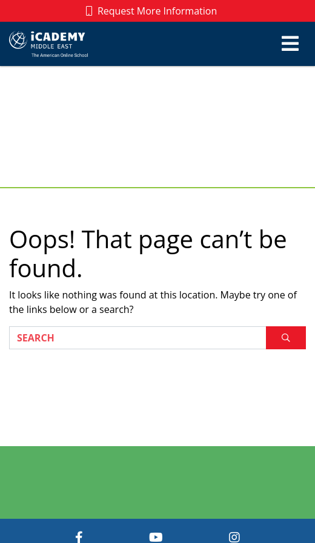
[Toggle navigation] (290, 43)
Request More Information (151, 11)
